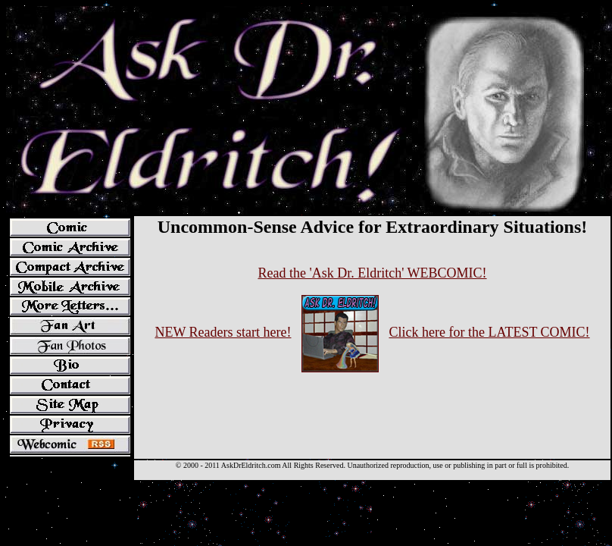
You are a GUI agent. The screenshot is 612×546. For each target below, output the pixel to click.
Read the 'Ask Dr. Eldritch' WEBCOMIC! (372, 273)
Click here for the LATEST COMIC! (489, 332)
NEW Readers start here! (223, 332)
